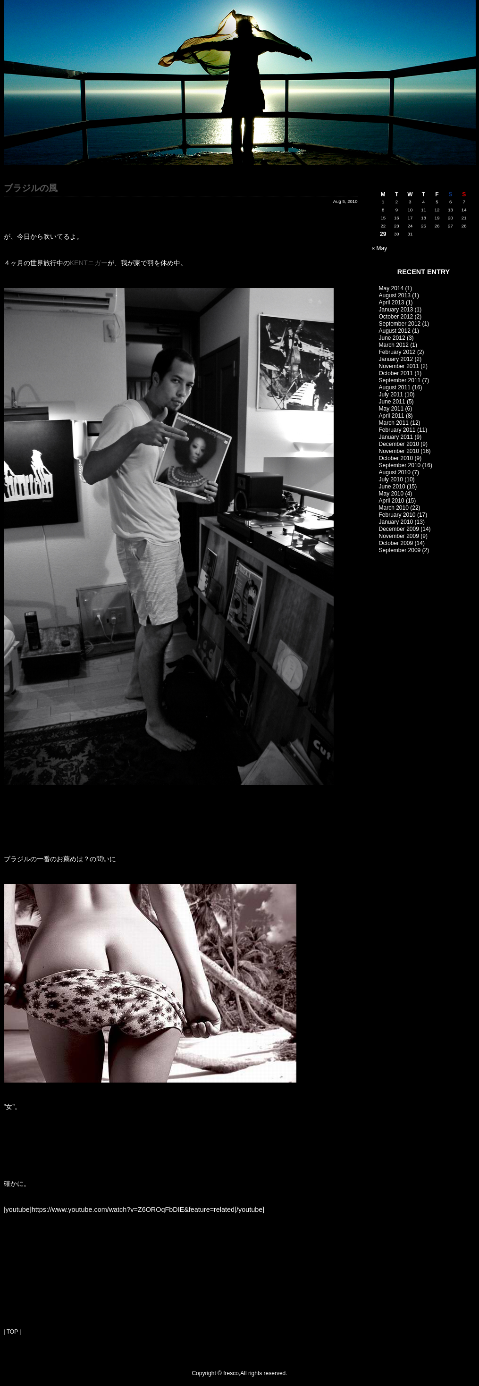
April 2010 (391, 500)
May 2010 (391, 493)
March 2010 (394, 507)
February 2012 (397, 352)
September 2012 (400, 323)
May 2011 (391, 408)
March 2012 (394, 345)
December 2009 (399, 529)
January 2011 (396, 437)
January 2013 (396, 309)
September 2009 (400, 550)
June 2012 (392, 338)
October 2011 (396, 373)
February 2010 (397, 515)
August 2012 (395, 331)
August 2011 (395, 387)
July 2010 (391, 479)
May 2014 (391, 288)
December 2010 (399, 444)
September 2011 (400, 380)
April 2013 (391, 302)
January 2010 (396, 522)
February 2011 (397, 430)
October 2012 (396, 316)
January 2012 (396, 359)
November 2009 (399, 536)
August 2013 (395, 295)
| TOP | (12, 1331)
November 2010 (399, 451)
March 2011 (394, 423)
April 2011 (391, 415)
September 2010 (400, 465)
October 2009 (396, 543)
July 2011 (391, 394)
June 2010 (392, 486)
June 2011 (392, 401)
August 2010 (395, 472)
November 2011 (399, 366)
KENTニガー (89, 263)
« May (379, 248)
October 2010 (396, 458)
